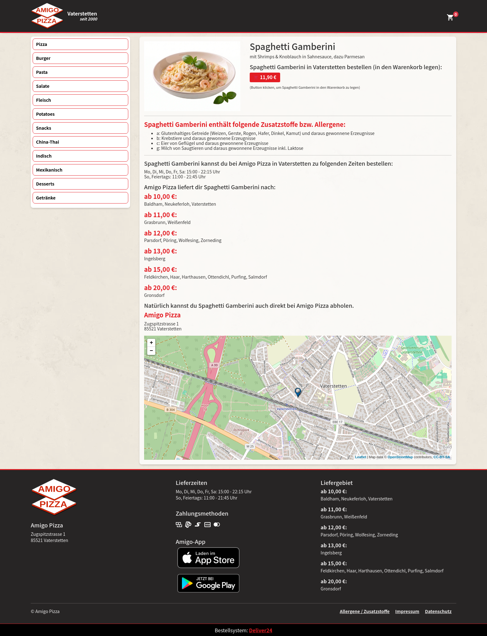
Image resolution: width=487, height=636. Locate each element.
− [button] (151, 351)
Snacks (43, 128)
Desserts (45, 184)
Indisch (44, 156)
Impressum (407, 611)
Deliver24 (260, 630)
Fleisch (43, 100)
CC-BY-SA (442, 457)
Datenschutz (438, 611)
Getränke (46, 198)
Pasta (42, 72)
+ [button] (151, 343)
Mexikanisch (49, 170)
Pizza (41, 44)
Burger (43, 58)
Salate (42, 86)
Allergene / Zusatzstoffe (365, 611)
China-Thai (47, 142)
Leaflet (360, 457)
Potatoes (45, 114)
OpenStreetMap (400, 457)
